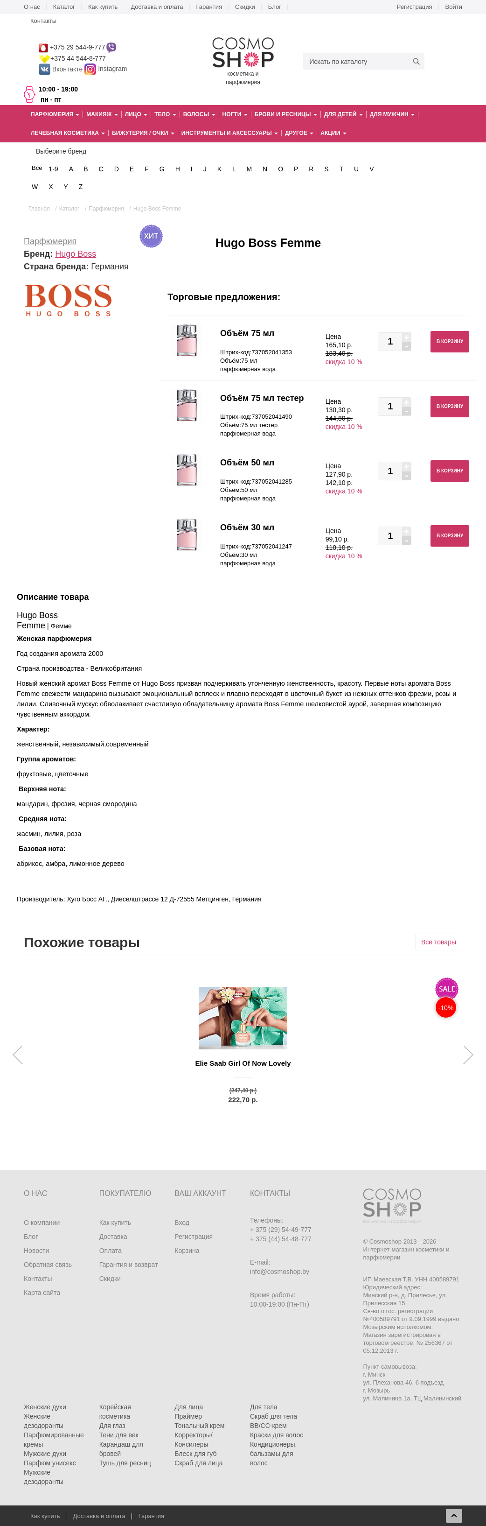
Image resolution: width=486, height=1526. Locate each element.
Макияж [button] (102, 114)
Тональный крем (199, 1425)
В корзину (450, 341)
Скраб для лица (198, 1463)
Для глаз (112, 1425)
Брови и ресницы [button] (286, 114)
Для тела (264, 1407)
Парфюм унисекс (50, 1463)
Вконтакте (61, 69)
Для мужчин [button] (392, 114)
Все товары (438, 942)
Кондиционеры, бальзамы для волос (273, 1454)
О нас (32, 6)
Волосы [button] (199, 114)
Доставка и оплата (157, 6)
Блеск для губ (195, 1453)
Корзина (186, 1250)
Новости (36, 1250)
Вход (181, 1222)
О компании (42, 1222)
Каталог (64, 6)
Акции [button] (333, 133)
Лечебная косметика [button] (68, 133)
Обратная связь (48, 1264)
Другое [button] (299, 133)
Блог (274, 6)
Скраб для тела (273, 1416)
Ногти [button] (235, 114)
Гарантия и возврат (128, 1264)
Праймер (188, 1416)
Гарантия (209, 6)
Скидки (245, 6)
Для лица (188, 1407)
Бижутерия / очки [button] (143, 133)
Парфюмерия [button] (55, 114)
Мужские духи (45, 1453)
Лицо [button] (136, 114)
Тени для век (119, 1435)
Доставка (113, 1236)
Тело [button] (165, 114)
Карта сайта (42, 1292)
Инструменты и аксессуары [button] (229, 133)
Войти (453, 6)
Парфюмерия (50, 241)
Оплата (110, 1250)
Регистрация (414, 6)
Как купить (103, 6)
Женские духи (45, 1407)
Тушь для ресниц (125, 1463)
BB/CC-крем (268, 1425)
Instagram (112, 69)
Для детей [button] (343, 114)
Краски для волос (276, 1435)
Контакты (43, 20)
